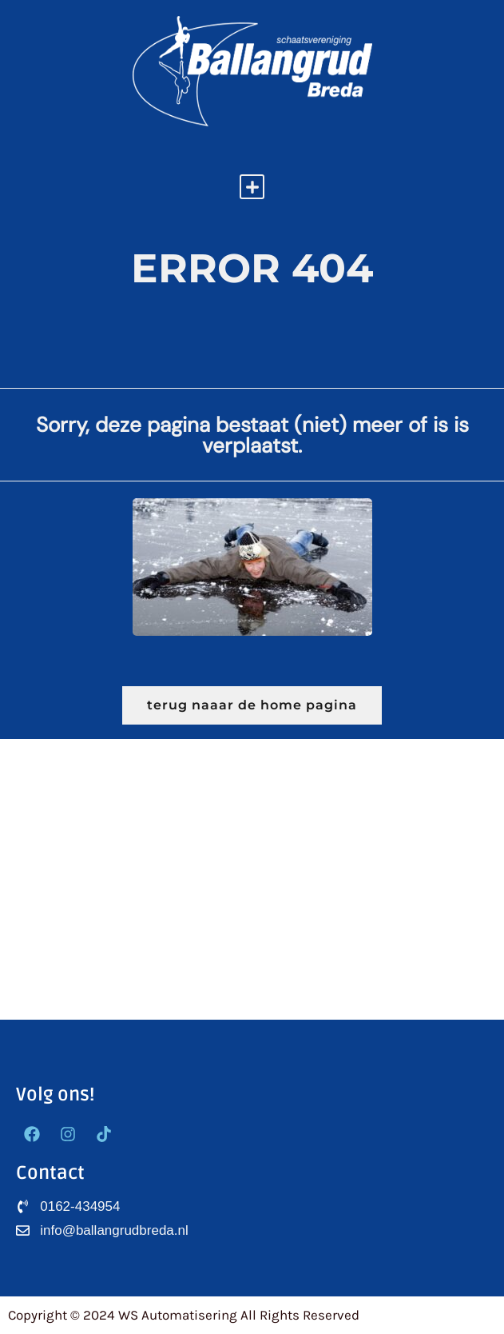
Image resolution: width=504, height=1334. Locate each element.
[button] (252, 186)
